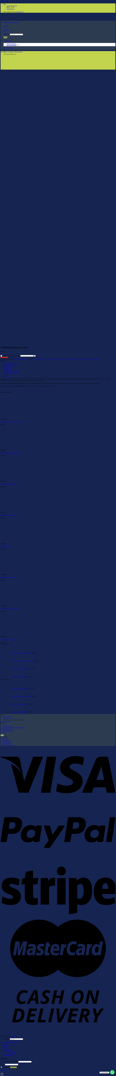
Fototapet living (18, 52)
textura (97, 359)
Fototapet (10, 52)
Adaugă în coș (4, 357)
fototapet (61, 359)
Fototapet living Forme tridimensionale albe (12, 422)
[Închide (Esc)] (1, 1073)
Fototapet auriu (7, 370)
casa (48, 359)
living (80, 359)
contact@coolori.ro (7, 718)
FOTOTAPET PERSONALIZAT (11, 22)
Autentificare (13, 1067)
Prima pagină (4, 52)
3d (33, 359)
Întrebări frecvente (7, 729)
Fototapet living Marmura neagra (9, 639)
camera (44, 359)
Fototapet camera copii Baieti (11, 371)
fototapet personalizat (70, 359)
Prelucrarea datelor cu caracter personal (13, 727)
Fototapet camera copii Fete (11, 373)
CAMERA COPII (8, 41)
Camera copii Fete (11, 44)
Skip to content (4, 1)
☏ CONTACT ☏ (8, 48)
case (51, 359)
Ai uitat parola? (4, 1070)
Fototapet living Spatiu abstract (9, 577)
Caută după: (7, 1039)
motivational (85, 359)
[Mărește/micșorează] (2, 1073)
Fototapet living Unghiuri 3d (8, 484)
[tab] (59, 376)
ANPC (3, 732)
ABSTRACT (7, 30)
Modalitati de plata (7, 742)
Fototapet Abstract (9, 367)
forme (57, 359)
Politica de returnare (7, 745)
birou (41, 359)
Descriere (6, 376)
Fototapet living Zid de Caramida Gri (10, 453)
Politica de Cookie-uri (8, 731)
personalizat (92, 359)
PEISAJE (6, 26)
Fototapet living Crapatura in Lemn (9, 608)
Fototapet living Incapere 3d (8, 515)
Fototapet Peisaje (8, 365)
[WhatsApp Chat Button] (112, 1072)
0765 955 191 (19, 12)
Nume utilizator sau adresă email (9, 1062)
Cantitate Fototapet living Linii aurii (11, 356)
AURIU (5, 34)
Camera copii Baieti (11, 45)
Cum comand (5, 740)
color (54, 359)
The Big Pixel (14, 1036)
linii (77, 359)
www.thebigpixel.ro (6, 721)
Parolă (3, 1064)
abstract (37, 359)
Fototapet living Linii (6, 546)
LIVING (5, 37)
